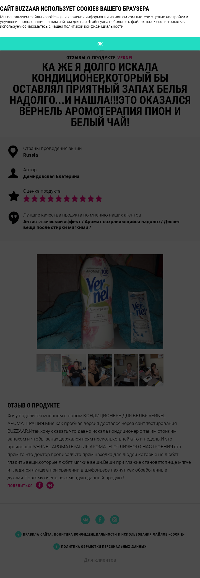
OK (100, 44)
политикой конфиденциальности (93, 26)
